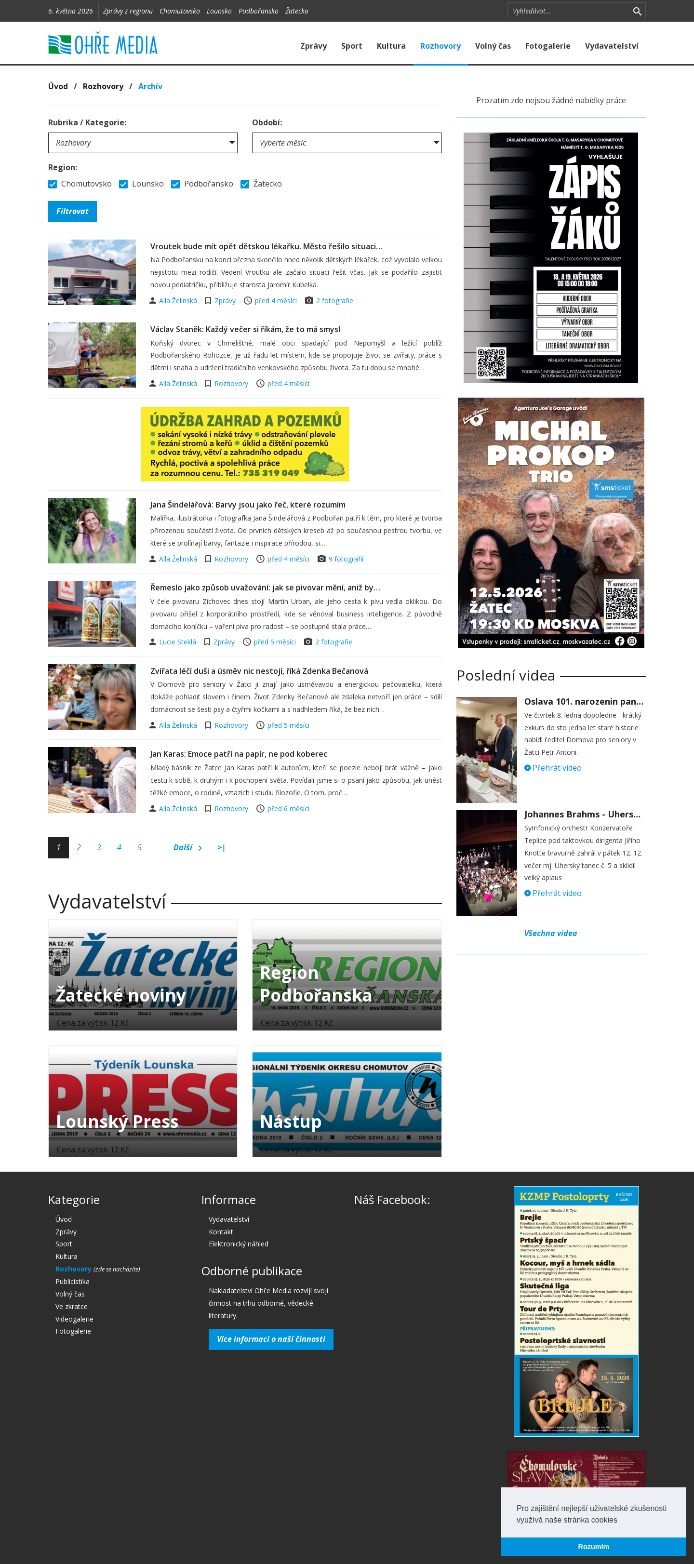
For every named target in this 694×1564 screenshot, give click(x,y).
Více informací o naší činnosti (271, 1339)
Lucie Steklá (178, 641)
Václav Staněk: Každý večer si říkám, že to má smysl (245, 329)
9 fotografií (346, 558)
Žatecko (296, 10)
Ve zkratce (71, 1306)
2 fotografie (334, 300)
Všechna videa (550, 933)
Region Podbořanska (316, 983)
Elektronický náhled (238, 1243)
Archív (150, 86)
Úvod (58, 86)
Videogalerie (74, 1318)
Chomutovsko (180, 10)
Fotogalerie (548, 45)
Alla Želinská (179, 300)
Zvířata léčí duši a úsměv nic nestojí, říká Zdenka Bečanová (259, 671)
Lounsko (219, 10)
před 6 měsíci (288, 808)
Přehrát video (553, 767)
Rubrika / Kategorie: (87, 122)
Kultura (391, 45)
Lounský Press (117, 1121)
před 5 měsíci (275, 641)
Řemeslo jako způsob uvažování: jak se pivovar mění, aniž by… (265, 587)
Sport (351, 45)
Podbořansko (259, 10)
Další (188, 848)
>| (221, 847)
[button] (620, 1520)
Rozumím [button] (594, 1547)
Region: (62, 167)
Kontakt (221, 1231)
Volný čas (493, 45)
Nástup (291, 1121)
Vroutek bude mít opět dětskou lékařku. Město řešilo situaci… (266, 246)
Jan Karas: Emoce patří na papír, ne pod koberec (238, 754)
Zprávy (313, 45)
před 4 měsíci (276, 300)
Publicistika (72, 1281)
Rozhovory (440, 45)
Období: (267, 122)
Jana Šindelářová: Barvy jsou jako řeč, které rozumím (248, 504)
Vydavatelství (612, 45)
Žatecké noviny (121, 995)
